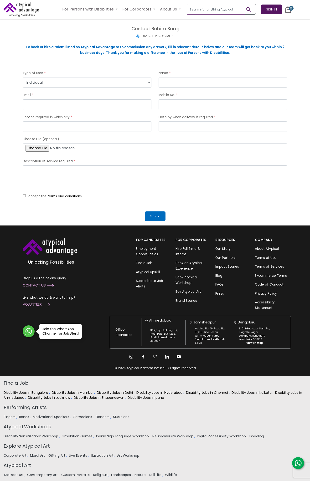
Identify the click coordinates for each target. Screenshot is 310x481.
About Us (169, 9)
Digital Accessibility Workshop (222, 436)
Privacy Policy (266, 293)
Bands (24, 416)
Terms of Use (265, 258)
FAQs (219, 284)
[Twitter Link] (155, 357)
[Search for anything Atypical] (216, 9)
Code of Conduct (269, 284)
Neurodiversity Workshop (173, 436)
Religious (100, 474)
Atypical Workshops (27, 426)
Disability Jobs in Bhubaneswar (99, 397)
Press (219, 293)
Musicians (121, 416)
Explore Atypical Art (27, 446)
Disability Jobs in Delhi (115, 392)
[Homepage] (21, 9)
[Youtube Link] (179, 357)
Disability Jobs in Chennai (207, 392)
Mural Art (38, 455)
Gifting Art (57, 455)
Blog (218, 275)
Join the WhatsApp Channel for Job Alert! (59, 331)
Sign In (271, 9)
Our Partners (225, 258)
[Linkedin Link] (167, 357)
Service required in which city (47, 117)
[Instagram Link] (131, 357)
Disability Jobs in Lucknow (49, 397)
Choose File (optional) (41, 139)
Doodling (257, 436)
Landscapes (121, 474)
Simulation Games (77, 436)
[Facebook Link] (143, 357)
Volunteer (36, 304)
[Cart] (288, 9)
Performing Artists (25, 407)
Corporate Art (15, 455)
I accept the (55, 196)
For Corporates (137, 9)
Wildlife (171, 474)
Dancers (103, 416)
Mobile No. (168, 95)
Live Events (78, 455)
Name (165, 73)
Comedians (83, 416)
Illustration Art (102, 455)
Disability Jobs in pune (146, 397)
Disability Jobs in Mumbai (73, 392)
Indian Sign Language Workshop (123, 436)
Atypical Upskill (148, 272)
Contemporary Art (43, 474)
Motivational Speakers (51, 416)
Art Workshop (128, 455)
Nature (140, 474)
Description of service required (49, 161)
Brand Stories (186, 300)
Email (28, 95)
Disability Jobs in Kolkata (252, 392)
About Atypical (267, 248)
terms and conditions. (65, 196)
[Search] (250, 9)
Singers (10, 416)
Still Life (155, 474)
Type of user (34, 73)
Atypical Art (17, 465)
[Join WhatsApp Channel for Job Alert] (29, 331)
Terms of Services (269, 266)
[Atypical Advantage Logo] (50, 246)
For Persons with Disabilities (88, 9)
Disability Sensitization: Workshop (31, 436)
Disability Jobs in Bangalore (26, 392)
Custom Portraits (76, 474)
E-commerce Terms (271, 275)
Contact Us (38, 285)
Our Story (223, 248)
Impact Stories (227, 266)
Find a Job (144, 263)
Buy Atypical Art (188, 291)
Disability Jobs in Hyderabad (159, 392)
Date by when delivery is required (187, 117)
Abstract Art (14, 474)
